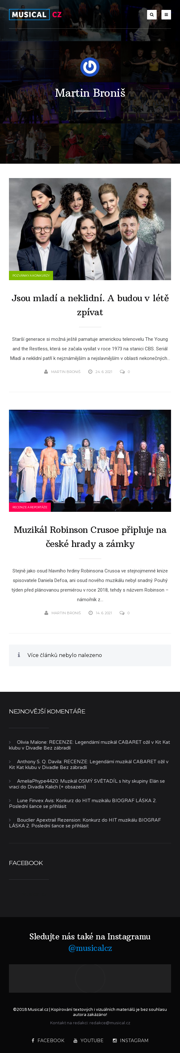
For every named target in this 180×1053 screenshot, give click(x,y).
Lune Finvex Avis (35, 800)
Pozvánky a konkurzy (31, 275)
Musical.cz (34, 894)
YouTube (89, 1040)
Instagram (131, 1040)
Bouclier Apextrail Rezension (48, 820)
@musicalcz (90, 948)
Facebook (48, 1040)
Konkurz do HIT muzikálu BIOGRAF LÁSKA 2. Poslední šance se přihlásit (85, 823)
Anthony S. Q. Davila (39, 762)
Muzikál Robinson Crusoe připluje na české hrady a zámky (90, 536)
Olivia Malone (32, 742)
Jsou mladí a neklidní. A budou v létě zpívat (90, 305)
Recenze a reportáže (29, 507)
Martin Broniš (90, 93)
